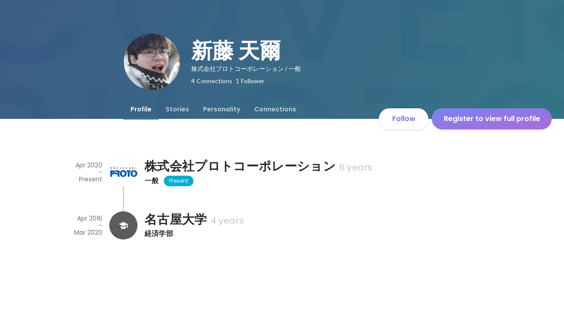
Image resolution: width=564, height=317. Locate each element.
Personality (221, 109)
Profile (141, 109)
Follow (404, 119)
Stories (177, 109)
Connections (275, 109)
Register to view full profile (492, 119)
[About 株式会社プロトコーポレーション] (123, 172)
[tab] (141, 109)
